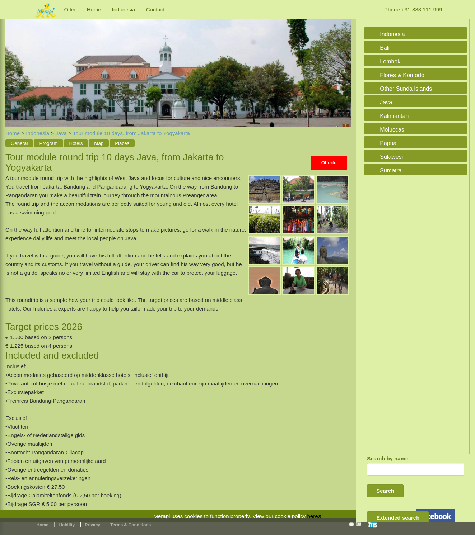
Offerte (329, 162)
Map (98, 143)
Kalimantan (394, 116)
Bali (385, 48)
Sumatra (390, 170)
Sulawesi (391, 157)
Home (94, 9)
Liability (67, 524)
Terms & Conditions (130, 524)
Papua (388, 143)
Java (61, 133)
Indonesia (123, 9)
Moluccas (392, 130)
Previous (12, 65)
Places (122, 143)
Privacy (92, 524)
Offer (70, 9)
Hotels (76, 143)
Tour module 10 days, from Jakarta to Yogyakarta (131, 133)
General (19, 143)
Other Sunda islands (406, 89)
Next (343, 65)
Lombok (390, 61)
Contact (155, 9)
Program (48, 143)
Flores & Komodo (402, 75)
